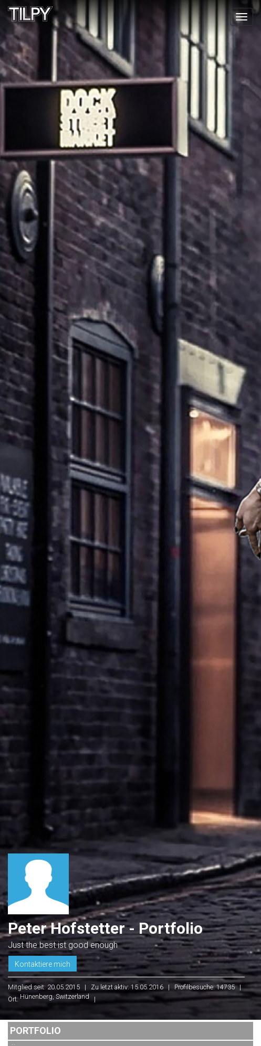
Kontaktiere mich (42, 964)
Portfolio (35, 1030)
